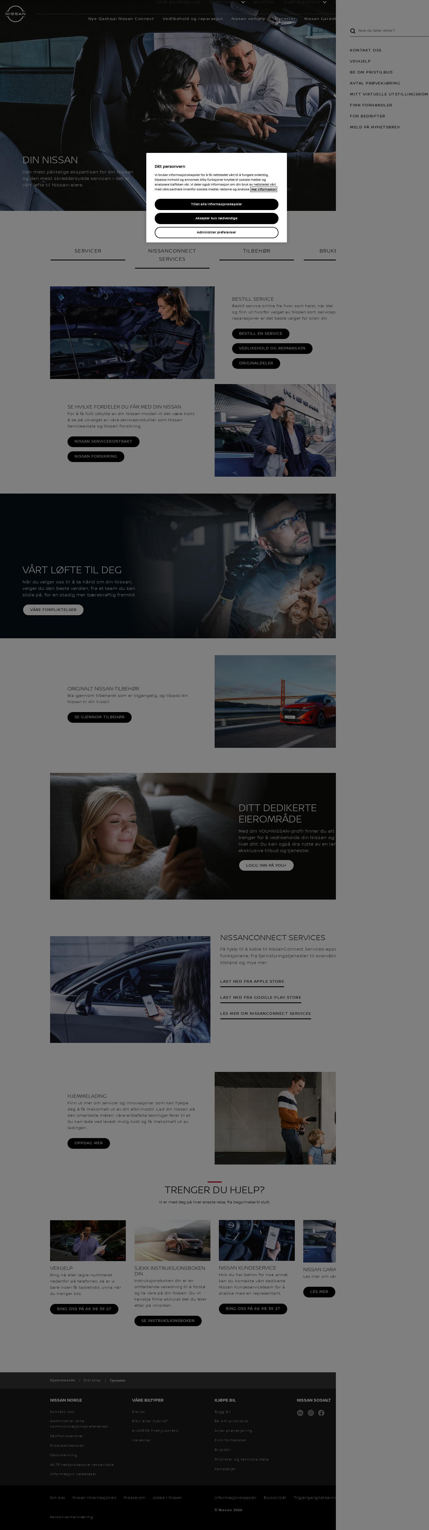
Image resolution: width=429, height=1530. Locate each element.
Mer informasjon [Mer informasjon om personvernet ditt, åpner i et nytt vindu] (263, 189)
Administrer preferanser (216, 232)
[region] (216, 197)
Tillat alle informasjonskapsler (216, 204)
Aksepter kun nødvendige (216, 218)
